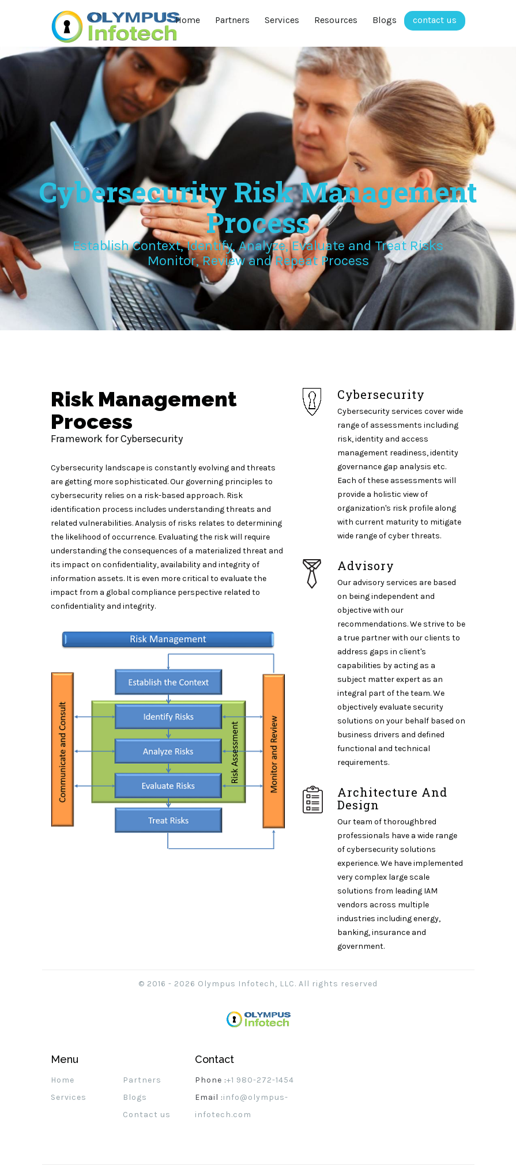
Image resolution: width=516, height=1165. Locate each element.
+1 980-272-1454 (260, 1080)
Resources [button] (335, 19)
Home (191, 19)
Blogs (384, 19)
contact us (435, 19)
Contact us (147, 1114)
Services (68, 1097)
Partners (232, 19)
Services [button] (282, 19)
